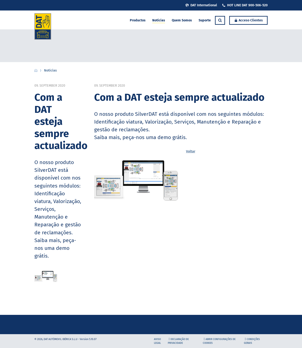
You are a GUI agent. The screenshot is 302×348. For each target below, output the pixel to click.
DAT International (201, 5)
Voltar (190, 151)
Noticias (158, 20)
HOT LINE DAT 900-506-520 (245, 5)
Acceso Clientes (248, 20)
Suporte (205, 20)
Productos (138, 20)
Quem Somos (182, 20)
